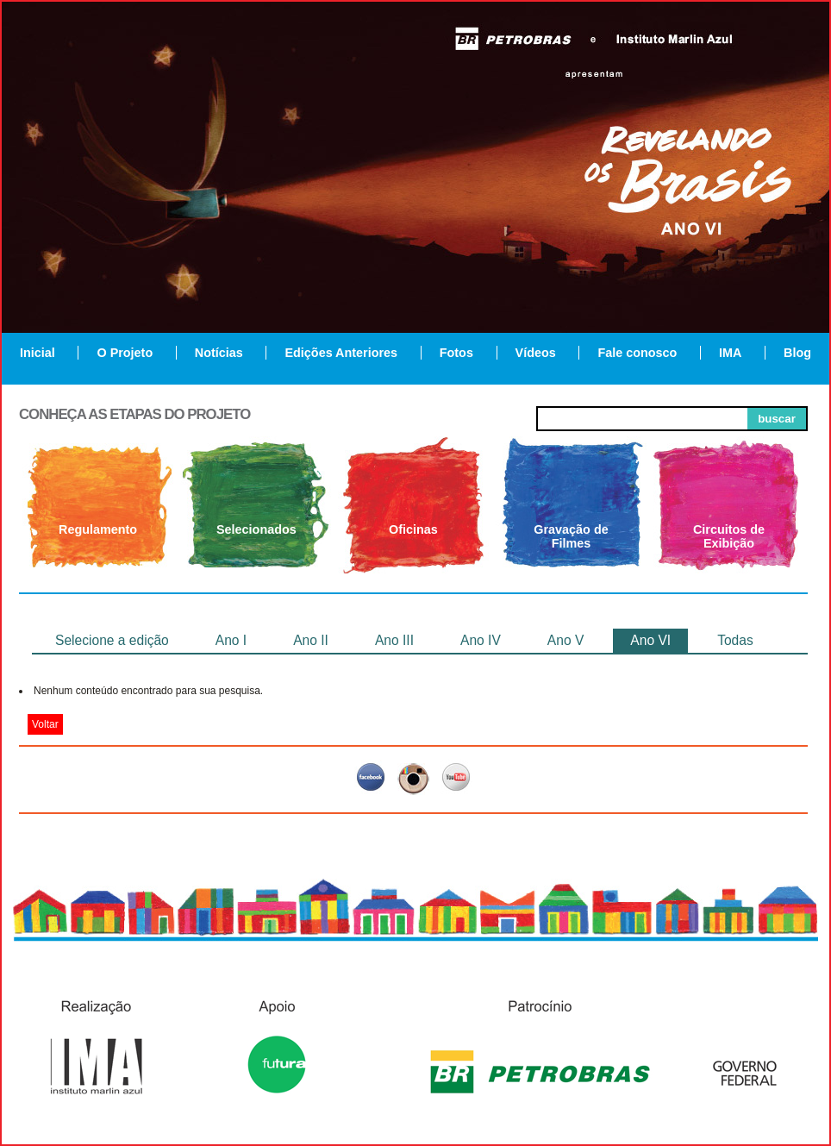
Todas (735, 640)
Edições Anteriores (340, 353)
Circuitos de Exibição (729, 536)
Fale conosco (637, 353)
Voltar (45, 724)
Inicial (37, 353)
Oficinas (413, 529)
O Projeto (125, 353)
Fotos (456, 353)
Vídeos (535, 353)
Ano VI (650, 640)
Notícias (219, 353)
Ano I (231, 640)
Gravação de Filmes (571, 536)
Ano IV (480, 640)
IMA (730, 353)
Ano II (310, 640)
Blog (797, 353)
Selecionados (256, 529)
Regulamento (98, 529)
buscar (777, 418)
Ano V (565, 640)
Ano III (394, 640)
